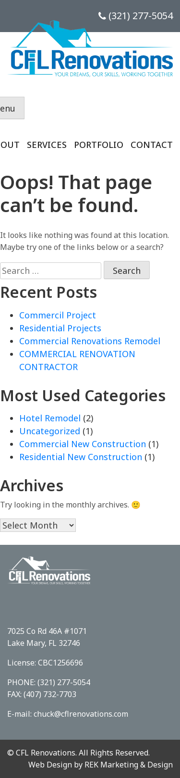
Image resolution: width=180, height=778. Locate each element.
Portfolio (98, 144)
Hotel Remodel (50, 418)
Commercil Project (57, 315)
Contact (152, 144)
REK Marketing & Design (128, 764)
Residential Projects (60, 328)
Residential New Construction (80, 456)
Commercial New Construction (82, 444)
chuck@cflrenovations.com (81, 714)
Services (47, 144)
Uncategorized (49, 431)
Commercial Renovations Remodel (89, 341)
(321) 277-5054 (135, 15)
